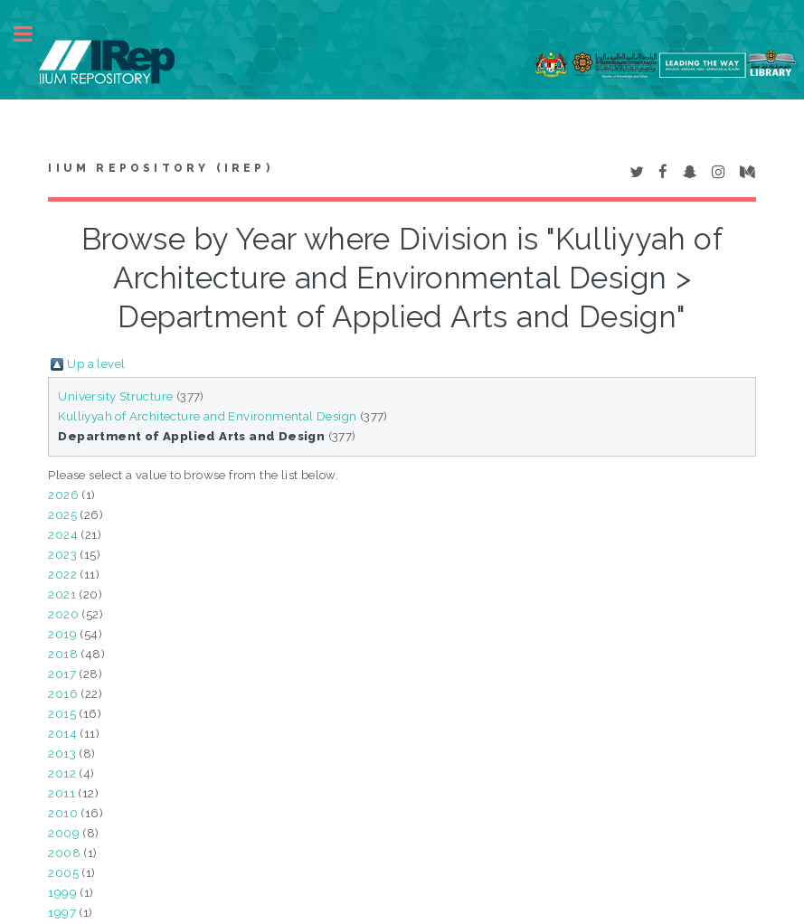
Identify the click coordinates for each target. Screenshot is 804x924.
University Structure (115, 396)
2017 (62, 673)
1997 (62, 912)
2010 (63, 813)
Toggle (32, 34)
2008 (64, 852)
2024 (63, 534)
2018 (63, 653)
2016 (63, 693)
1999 (62, 892)
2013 (62, 753)
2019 (62, 634)
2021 (62, 594)
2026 (63, 494)
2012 (62, 773)
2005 (63, 872)
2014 (62, 733)
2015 (62, 713)
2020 (63, 614)
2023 (62, 554)
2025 (62, 514)
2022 (62, 574)
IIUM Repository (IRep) (160, 168)
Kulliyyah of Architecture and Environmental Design (207, 416)
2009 (64, 832)
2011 (61, 793)
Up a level (96, 363)
